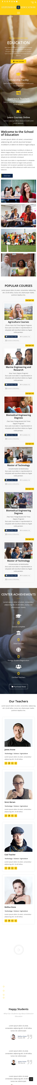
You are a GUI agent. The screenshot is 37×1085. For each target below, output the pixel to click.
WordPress (9, 1081)
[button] (25, 336)
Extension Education (9, 1078)
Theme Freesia (28, 1078)
